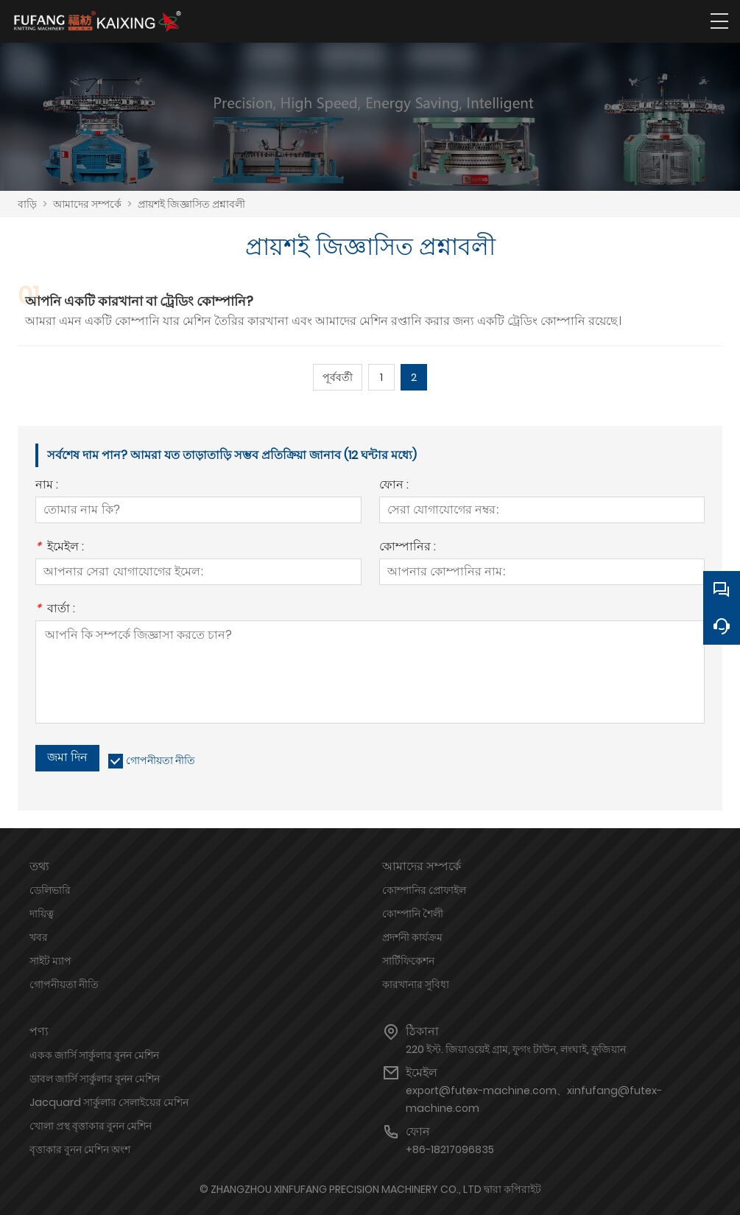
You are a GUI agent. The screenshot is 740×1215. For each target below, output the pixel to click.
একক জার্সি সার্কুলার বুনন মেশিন (94, 1055)
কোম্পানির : (407, 548)
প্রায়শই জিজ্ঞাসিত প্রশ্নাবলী (191, 204)
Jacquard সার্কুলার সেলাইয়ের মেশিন (108, 1102)
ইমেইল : (59, 548)
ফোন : (394, 486)
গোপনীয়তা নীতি (160, 760)
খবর (38, 937)
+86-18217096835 (450, 1149)
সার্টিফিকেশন (408, 960)
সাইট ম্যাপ (50, 960)
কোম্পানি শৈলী (412, 913)
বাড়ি (27, 204)
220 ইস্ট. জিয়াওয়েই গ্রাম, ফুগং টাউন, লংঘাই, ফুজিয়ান (516, 1049)
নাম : (46, 486)
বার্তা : (55, 610)
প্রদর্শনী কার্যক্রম (412, 937)
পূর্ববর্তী (338, 377)
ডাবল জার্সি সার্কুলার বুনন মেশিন (94, 1078)
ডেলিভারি (50, 890)
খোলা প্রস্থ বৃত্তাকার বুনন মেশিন (90, 1125)
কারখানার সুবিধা (415, 984)
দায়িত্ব (41, 913)
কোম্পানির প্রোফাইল (424, 890)
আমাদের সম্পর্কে (87, 204)
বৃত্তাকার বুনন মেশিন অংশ (79, 1149)
